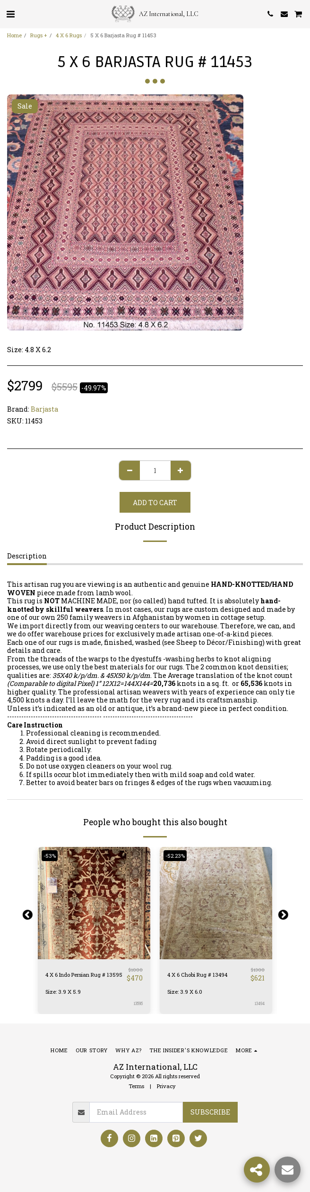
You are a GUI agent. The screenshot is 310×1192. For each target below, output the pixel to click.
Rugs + (38, 35)
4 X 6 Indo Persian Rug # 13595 (83, 974)
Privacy (166, 1086)
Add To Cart (155, 502)
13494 (260, 1003)
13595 (138, 1003)
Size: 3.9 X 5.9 (63, 991)
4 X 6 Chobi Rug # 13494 (197, 974)
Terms (136, 1086)
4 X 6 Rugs (69, 35)
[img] (216, 903)
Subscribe (210, 1111)
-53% (49, 855)
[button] (10, 13)
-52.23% (175, 855)
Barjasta (44, 409)
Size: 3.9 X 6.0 (184, 991)
